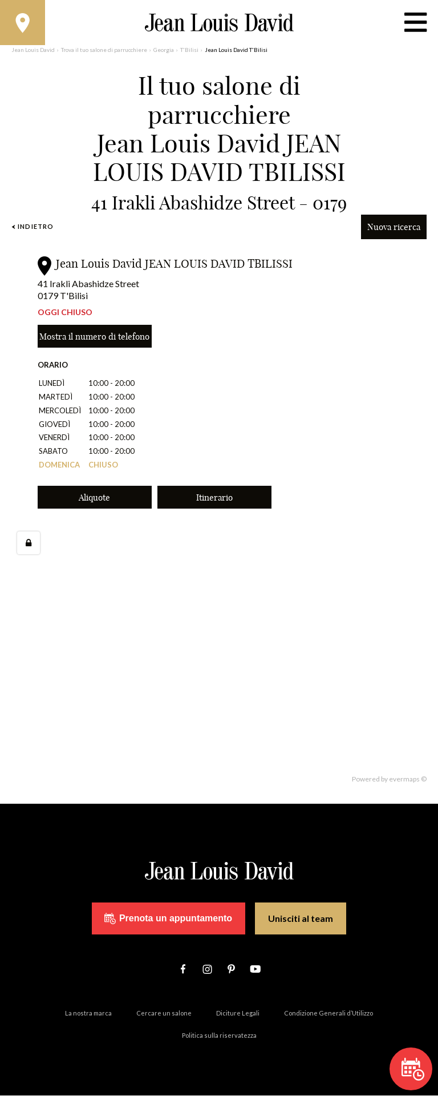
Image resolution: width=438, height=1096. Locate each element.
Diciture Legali (237, 1013)
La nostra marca (88, 1013)
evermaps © (408, 779)
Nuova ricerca (393, 227)
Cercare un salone (164, 1013)
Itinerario (214, 498)
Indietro (32, 227)
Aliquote (94, 498)
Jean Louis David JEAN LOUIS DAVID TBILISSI (174, 264)
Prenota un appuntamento (168, 919)
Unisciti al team (300, 919)
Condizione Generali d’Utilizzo (328, 1013)
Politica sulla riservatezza (219, 1035)
